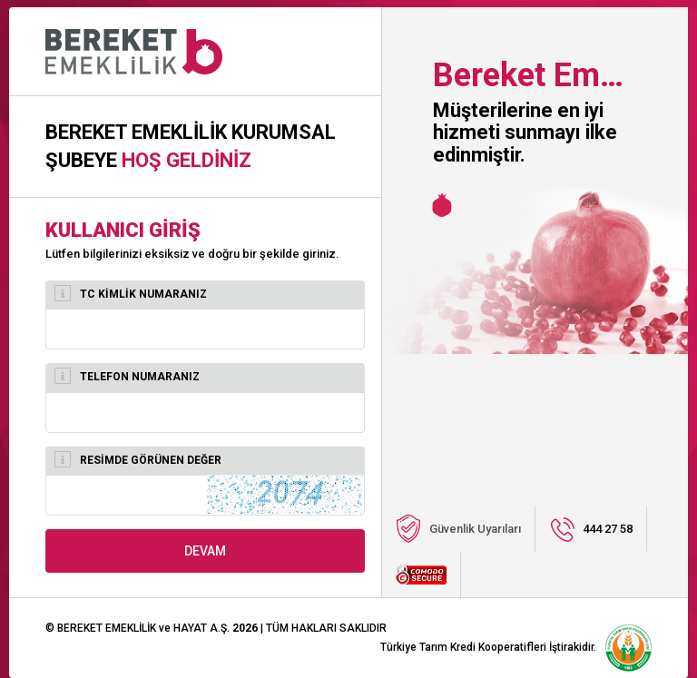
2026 (245, 628)
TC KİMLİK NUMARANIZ (130, 293)
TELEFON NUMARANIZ (127, 376)
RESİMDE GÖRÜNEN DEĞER (137, 459)
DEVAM (205, 551)
